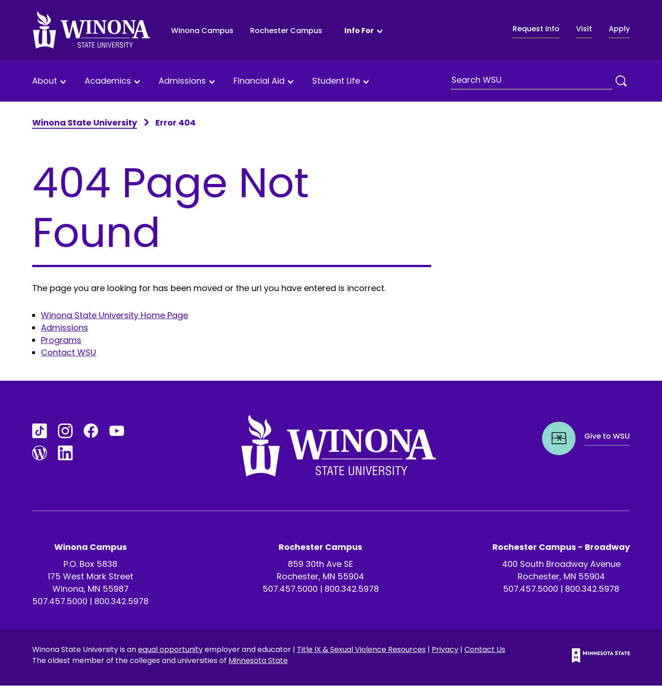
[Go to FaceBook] (91, 430)
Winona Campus (202, 30)
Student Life (336, 81)
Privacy (445, 649)
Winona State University (84, 122)
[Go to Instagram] (65, 430)
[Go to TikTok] (39, 430)
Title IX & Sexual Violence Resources (361, 649)
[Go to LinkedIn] (65, 453)
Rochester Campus (286, 30)
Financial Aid (259, 81)
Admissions (182, 81)
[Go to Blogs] (39, 453)
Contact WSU (68, 352)
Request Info (536, 28)
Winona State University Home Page (114, 315)
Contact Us (484, 649)
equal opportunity (170, 649)
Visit (584, 28)
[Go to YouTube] (116, 430)
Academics (108, 81)
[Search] (621, 81)
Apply (619, 28)
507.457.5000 (59, 601)
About (44, 81)
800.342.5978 (121, 601)
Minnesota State (258, 660)
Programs (61, 340)
